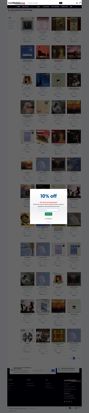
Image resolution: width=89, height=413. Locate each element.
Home (18, 6)
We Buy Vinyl (64, 6)
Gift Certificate (55, 6)
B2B (71, 6)
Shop (38, 6)
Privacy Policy (48, 221)
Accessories (46, 6)
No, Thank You (48, 218)
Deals (32, 6)
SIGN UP (48, 214)
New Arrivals (25, 6)
